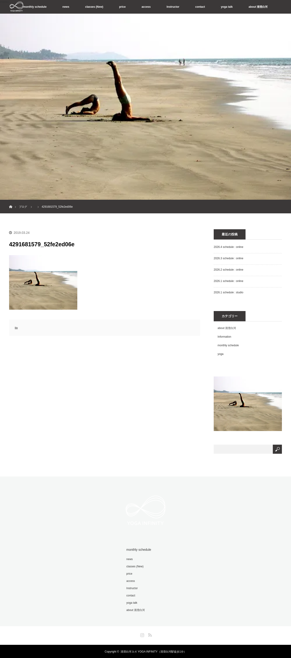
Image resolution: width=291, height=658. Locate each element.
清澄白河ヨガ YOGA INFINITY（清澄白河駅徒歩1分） (153, 651)
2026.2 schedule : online (228, 269)
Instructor (173, 6)
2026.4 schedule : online (228, 247)
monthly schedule (35, 6)
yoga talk (227, 6)
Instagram (141, 633)
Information (224, 336)
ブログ (23, 206)
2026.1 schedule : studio (228, 292)
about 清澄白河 (258, 6)
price (122, 6)
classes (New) (94, 6)
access (146, 6)
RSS (149, 633)
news (66, 6)
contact (200, 6)
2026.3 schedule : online (228, 258)
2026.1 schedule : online (228, 281)
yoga (220, 354)
